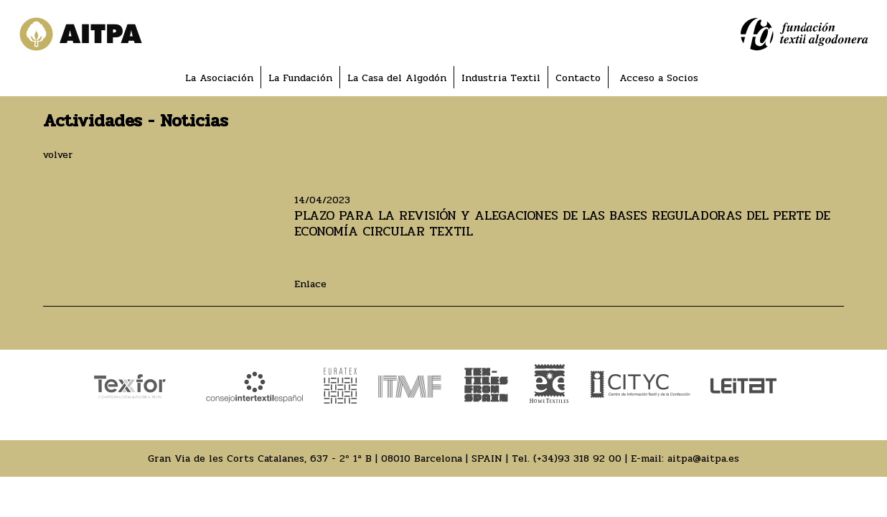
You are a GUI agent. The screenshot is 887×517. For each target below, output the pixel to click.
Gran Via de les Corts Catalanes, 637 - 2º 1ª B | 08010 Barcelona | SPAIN (325, 458)
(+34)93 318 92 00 (577, 458)
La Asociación (219, 77)
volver (58, 154)
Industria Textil (500, 77)
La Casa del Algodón (396, 77)
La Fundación (300, 77)
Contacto (578, 77)
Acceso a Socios (658, 77)
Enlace (310, 284)
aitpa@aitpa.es (703, 458)
